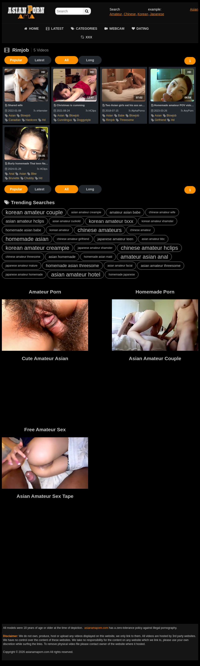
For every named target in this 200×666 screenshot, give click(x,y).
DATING (143, 28)
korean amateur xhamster (157, 221)
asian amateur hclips (25, 221)
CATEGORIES (86, 28)
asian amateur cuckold (66, 221)
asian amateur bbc (153, 239)
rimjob (110, 120)
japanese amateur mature (22, 265)
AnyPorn (187, 110)
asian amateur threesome (160, 266)
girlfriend (160, 120)
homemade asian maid (98, 256)
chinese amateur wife (162, 212)
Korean (143, 14)
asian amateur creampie (86, 212)
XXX (89, 37)
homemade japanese (122, 274)
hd (43, 120)
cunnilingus (64, 120)
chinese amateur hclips (149, 248)
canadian (15, 120)
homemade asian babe (23, 230)
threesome (127, 120)
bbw (33, 173)
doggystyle (84, 120)
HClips (91, 110)
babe (121, 115)
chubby (29, 178)
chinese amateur (140, 230)
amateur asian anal (144, 256)
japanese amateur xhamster (95, 248)
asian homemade (62, 257)
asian (12, 115)
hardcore (31, 120)
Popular (16, 60)
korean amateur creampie (37, 248)
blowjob (25, 115)
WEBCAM (116, 28)
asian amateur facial (119, 265)
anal (11, 173)
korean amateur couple (34, 212)
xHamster (40, 110)
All (66, 60)
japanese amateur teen (115, 239)
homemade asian (27, 239)
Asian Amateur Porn (26, 11)
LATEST (57, 28)
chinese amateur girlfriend (73, 239)
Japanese (157, 14)
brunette (14, 178)
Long (89, 60)
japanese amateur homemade (24, 274)
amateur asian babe (125, 212)
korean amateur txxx (111, 221)
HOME (34, 28)
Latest (39, 60)
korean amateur (59, 230)
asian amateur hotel (75, 274)
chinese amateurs (100, 230)
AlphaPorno (137, 110)
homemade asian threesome (72, 265)
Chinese (130, 14)
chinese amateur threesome (23, 256)
